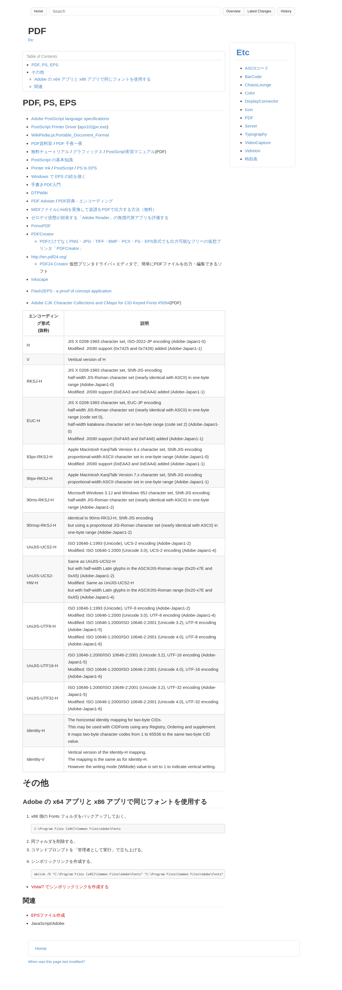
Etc (31, 40)
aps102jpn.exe (93, 126)
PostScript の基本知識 (52, 159)
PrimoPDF (41, 225)
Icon (249, 109)
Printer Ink (40, 168)
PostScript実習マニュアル (130, 151)
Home (38, 11)
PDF (249, 117)
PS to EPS (87, 168)
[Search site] (135, 11)
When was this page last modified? (56, 962)
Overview (233, 11)
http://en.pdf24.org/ (49, 256)
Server (251, 126)
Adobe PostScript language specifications (70, 118)
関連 (38, 86)
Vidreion (252, 150)
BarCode (253, 76)
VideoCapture (258, 142)
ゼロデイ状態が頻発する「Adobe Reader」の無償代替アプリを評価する (100, 217)
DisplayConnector (261, 101)
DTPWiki (39, 192)
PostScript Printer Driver (54, 126)
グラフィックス (88, 151)
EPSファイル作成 (48, 915)
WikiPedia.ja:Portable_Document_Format (70, 135)
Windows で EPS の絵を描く (58, 176)
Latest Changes (259, 11)
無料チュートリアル (50, 151)
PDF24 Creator (54, 263)
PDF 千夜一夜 (69, 143)
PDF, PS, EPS (44, 64)
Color (250, 93)
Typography (256, 134)
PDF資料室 (41, 143)
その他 (37, 72)
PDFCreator (42, 233)
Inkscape (39, 279)
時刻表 (251, 158)
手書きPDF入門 (46, 184)
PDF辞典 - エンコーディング (85, 201)
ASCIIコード (257, 68)
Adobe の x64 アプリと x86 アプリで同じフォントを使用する (92, 79)
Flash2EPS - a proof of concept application (71, 290)
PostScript (63, 168)
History (286, 11)
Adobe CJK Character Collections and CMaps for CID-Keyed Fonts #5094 (100, 302)
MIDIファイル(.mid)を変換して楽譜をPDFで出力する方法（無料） (94, 209)
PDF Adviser (43, 201)
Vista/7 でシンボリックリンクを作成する (70, 886)
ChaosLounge (258, 84)
